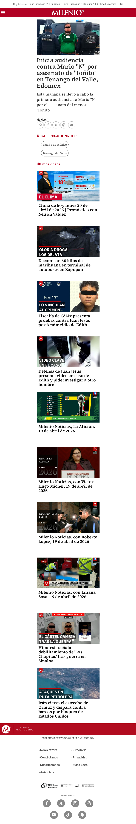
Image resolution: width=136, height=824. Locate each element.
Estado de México (55, 145)
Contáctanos (49, 757)
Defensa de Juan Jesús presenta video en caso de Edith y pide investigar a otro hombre (67, 377)
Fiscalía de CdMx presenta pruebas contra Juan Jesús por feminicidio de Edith (64, 320)
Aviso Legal (80, 765)
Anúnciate (47, 772)
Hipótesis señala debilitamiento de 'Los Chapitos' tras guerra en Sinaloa (62, 654)
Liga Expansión (108, 4)
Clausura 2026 (90, 4)
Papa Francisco (37, 4)
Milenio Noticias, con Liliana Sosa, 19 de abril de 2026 (67, 594)
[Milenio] (68, 12)
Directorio (79, 750)
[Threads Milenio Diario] (89, 803)
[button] (3, 13)
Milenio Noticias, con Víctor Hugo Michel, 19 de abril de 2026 (66, 486)
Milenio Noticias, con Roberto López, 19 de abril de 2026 (68, 539)
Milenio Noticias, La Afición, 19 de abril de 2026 (66, 429)
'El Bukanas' (53, 4)
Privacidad (79, 757)
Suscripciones (50, 765)
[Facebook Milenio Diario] (47, 803)
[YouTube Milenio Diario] (54, 815)
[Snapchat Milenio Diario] (82, 815)
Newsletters (48, 750)
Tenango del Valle (55, 153)
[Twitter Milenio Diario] (61, 803)
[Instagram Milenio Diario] (75, 803)
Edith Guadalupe (71, 4)
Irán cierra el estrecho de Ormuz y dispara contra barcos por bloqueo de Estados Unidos (63, 709)
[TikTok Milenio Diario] (68, 815)
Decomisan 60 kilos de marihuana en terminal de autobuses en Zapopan (64, 265)
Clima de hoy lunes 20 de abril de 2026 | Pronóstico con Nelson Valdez (67, 210)
